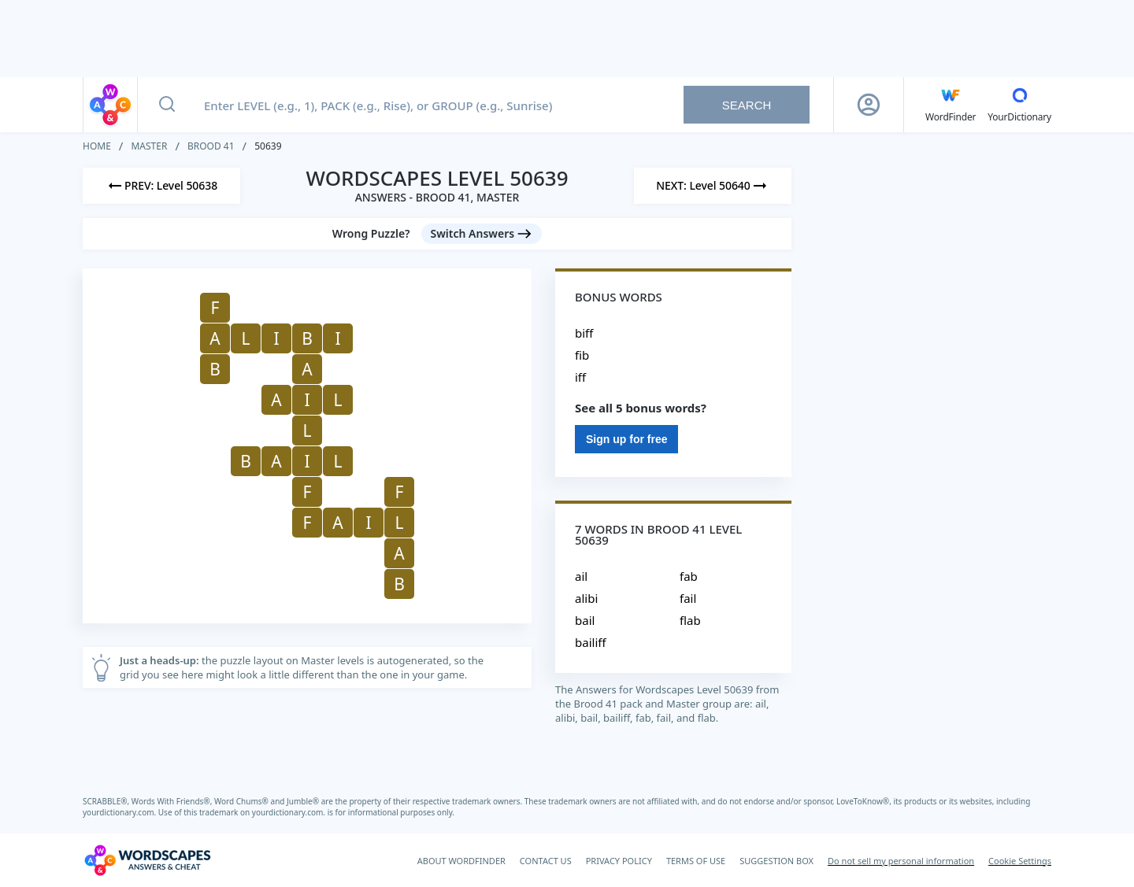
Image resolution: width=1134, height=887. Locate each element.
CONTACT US (546, 861)
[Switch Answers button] (482, 234)
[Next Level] (712, 186)
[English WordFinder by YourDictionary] (950, 105)
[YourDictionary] (1019, 105)
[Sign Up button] (869, 104)
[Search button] (167, 104)
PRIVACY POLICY (619, 861)
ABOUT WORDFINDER (461, 861)
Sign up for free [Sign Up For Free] (626, 439)
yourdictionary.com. (120, 812)
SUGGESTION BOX (776, 861)
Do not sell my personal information (901, 861)
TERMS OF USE (695, 861)
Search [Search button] (747, 105)
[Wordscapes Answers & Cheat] (147, 860)
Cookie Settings (1019, 861)
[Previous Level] (161, 186)
